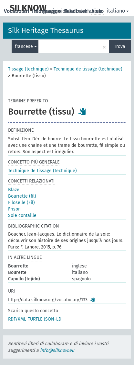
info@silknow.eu (57, 350)
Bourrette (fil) (22, 196)
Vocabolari (17, 11)
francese (26, 46)
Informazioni (47, 11)
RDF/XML (17, 319)
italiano (118, 11)
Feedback (77, 11)
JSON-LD (52, 319)
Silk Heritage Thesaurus (45, 30)
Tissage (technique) (28, 69)
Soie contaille (22, 215)
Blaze (13, 189)
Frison (14, 209)
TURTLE (35, 319)
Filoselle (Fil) (21, 202)
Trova (119, 46)
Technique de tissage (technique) (88, 69)
